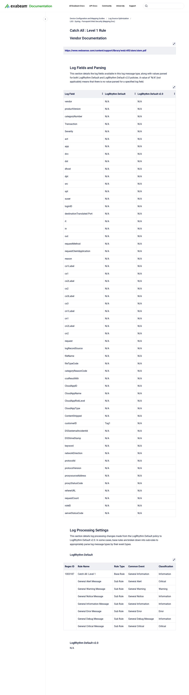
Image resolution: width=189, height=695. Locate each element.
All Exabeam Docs (77, 6)
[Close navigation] (45, 19)
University (120, 6)
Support (132, 6)
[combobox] (163, 6)
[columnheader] (84, 94)
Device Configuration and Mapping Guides (87, 18)
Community (106, 6)
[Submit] (146, 6)
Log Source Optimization (118, 18)
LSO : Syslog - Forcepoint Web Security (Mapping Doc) (92, 21)
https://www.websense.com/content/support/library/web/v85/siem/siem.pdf (105, 50)
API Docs (93, 6)
